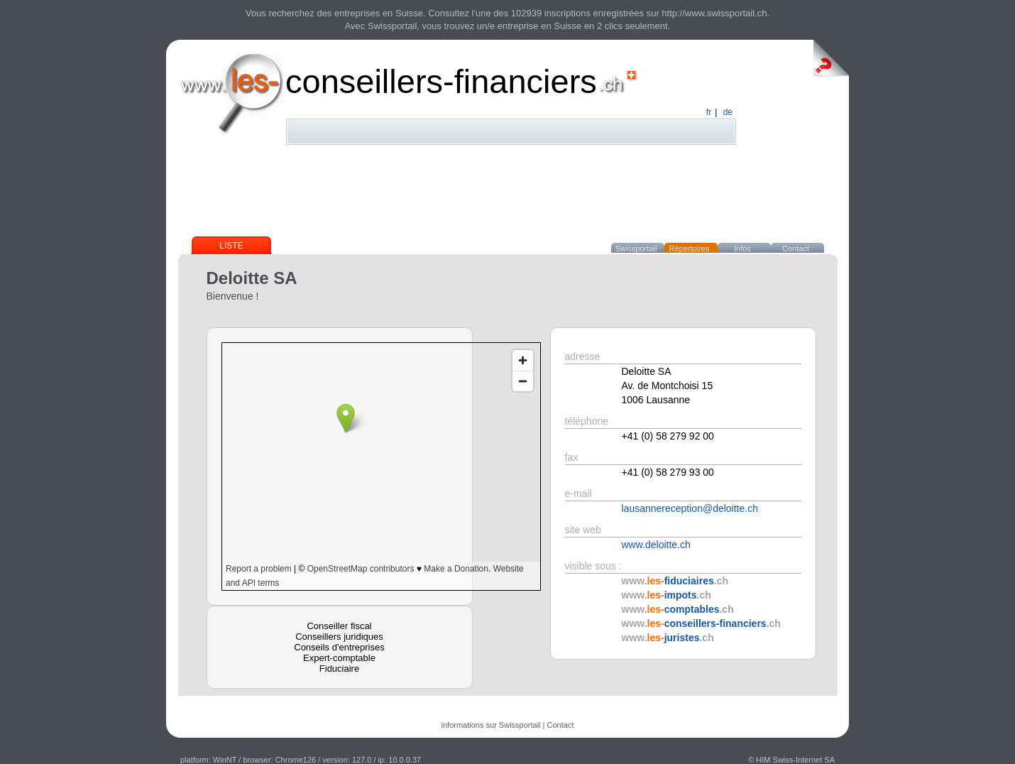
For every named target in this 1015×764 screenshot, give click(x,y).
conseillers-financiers (441, 81)
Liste (231, 246)
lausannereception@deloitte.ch (690, 508)
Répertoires (689, 248)
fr (708, 112)
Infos (742, 248)
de (728, 112)
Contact (795, 248)
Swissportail (636, 248)
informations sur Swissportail (491, 725)
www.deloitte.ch (656, 544)
